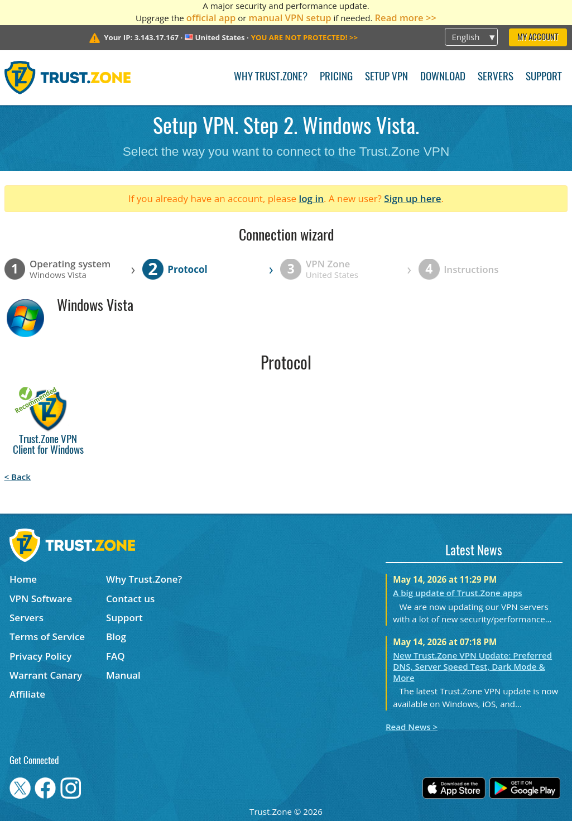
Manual (123, 675)
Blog (116, 636)
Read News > (412, 726)
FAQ (115, 656)
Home (23, 579)
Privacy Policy (40, 656)
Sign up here (412, 198)
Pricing (336, 77)
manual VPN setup (289, 17)
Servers (495, 77)
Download (442, 77)
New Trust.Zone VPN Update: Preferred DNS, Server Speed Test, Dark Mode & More (472, 666)
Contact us (130, 598)
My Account (537, 37)
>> (304, 37)
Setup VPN (386, 77)
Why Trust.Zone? (270, 77)
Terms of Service (47, 636)
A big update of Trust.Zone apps (457, 592)
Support (544, 77)
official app (211, 17)
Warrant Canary (45, 675)
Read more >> (405, 17)
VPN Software (40, 598)
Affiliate (27, 694)
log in (311, 198)
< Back (17, 476)
